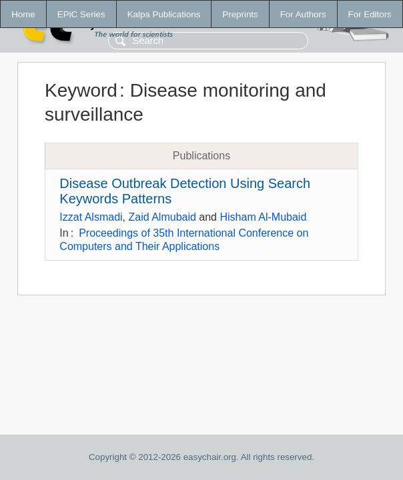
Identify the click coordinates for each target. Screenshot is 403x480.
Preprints (240, 14)
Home (23, 14)
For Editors (370, 14)
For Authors (303, 14)
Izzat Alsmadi (90, 217)
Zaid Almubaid (161, 217)
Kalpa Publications (164, 14)
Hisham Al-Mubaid (263, 217)
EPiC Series (81, 14)
